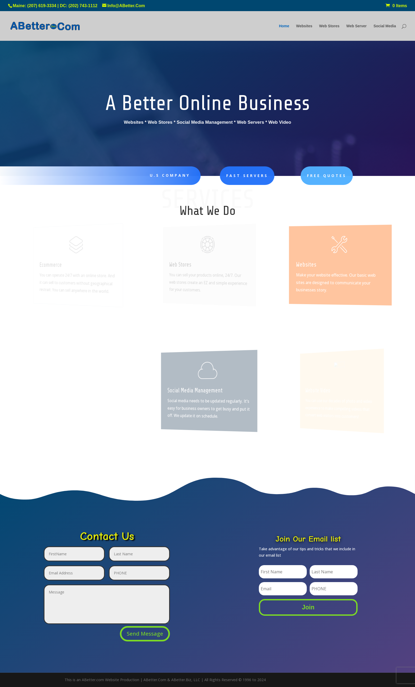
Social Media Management (197, 390)
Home (284, 26)
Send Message (145, 633)
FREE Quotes (308, 175)
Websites (304, 26)
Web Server (356, 26)
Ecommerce (53, 264)
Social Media (384, 26)
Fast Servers (234, 175)
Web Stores (329, 26)
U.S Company (166, 175)
